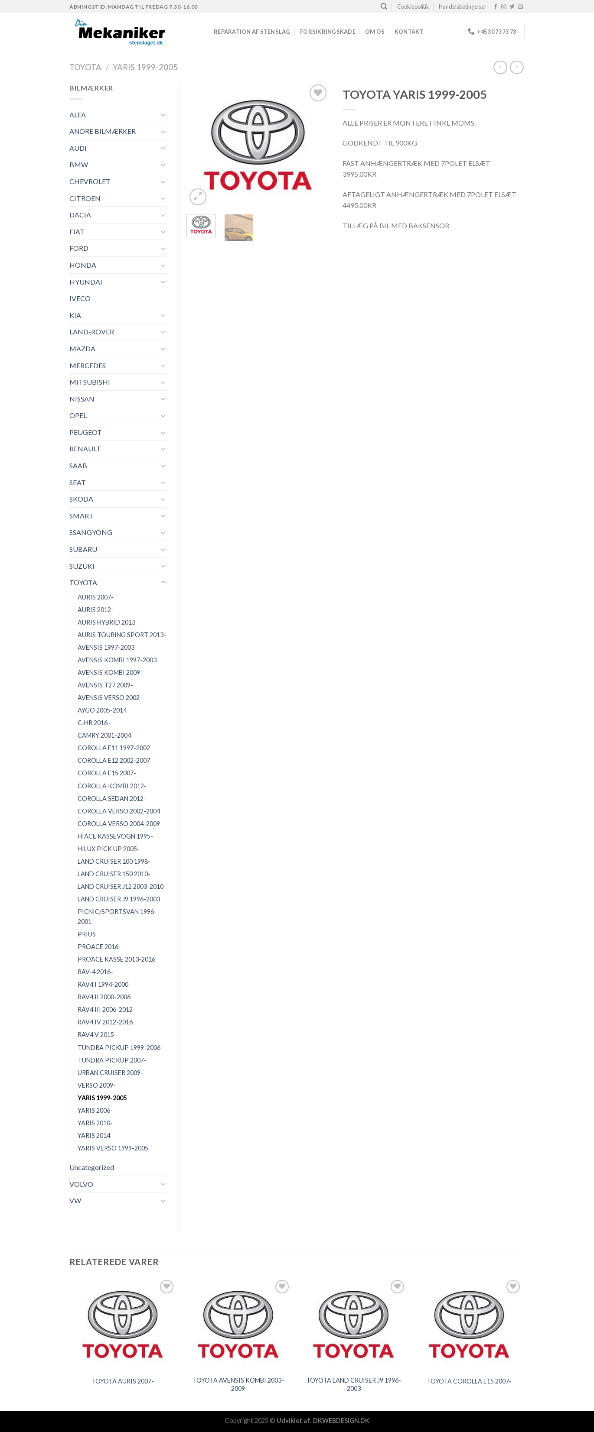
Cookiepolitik (413, 6)
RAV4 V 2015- (97, 1034)
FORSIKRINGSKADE (328, 31)
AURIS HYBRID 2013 (106, 622)
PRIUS (87, 934)
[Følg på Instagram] (503, 7)
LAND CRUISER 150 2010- (114, 874)
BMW (78, 164)
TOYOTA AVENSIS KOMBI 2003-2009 (238, 1384)
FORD (78, 248)
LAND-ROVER (91, 331)
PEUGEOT (85, 432)
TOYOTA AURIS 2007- (122, 1381)
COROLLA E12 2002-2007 (114, 760)
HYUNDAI (85, 282)
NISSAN (82, 399)
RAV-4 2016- (95, 971)
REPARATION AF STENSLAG (252, 31)
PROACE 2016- (99, 946)
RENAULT (85, 448)
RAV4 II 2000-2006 (104, 997)
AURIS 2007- (96, 597)
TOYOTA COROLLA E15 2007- (469, 1381)
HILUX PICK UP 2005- (109, 848)
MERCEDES (87, 365)
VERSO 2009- (97, 1085)
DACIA (80, 215)
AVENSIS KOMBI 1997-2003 (117, 660)
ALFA (77, 114)
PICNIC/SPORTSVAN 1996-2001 (117, 916)
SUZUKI (82, 566)
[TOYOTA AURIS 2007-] (122, 1324)
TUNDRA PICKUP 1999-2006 (119, 1047)
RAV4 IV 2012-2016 (105, 1022)
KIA (75, 315)
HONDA (82, 265)
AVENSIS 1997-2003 (106, 647)
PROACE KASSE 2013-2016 (116, 959)
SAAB (78, 465)
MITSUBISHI (89, 382)
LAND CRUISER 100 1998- (114, 861)
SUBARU (83, 549)
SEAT (77, 482)
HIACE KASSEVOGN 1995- (115, 836)
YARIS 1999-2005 (145, 67)
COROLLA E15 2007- (107, 773)
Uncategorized (91, 1167)
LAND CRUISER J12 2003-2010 (120, 886)
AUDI (78, 148)
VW (75, 1200)
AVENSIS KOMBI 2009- (110, 672)
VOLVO (81, 1184)
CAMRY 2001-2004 (104, 735)
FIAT (77, 231)
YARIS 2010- (95, 1123)
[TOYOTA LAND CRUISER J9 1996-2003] (353, 1324)
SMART (81, 516)
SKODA (81, 499)
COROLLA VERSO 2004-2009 (119, 823)
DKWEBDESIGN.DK (341, 1420)
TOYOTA (85, 67)
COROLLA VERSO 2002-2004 (119, 811)
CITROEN (85, 198)
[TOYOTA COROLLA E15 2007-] (469, 1324)
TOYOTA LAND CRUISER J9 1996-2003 (353, 1384)
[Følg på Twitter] (512, 7)
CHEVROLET (90, 181)
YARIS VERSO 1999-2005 (113, 1148)
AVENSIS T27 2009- (105, 685)
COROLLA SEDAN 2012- (112, 798)
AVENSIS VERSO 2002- (110, 697)
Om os (375, 31)
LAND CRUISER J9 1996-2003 (119, 899)
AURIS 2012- (96, 609)
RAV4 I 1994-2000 (103, 984)
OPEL (78, 415)
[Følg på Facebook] (495, 7)
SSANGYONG (90, 532)
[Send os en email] (520, 7)
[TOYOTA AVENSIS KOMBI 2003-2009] (238, 1324)
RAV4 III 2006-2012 (105, 1009)
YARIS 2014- (95, 1135)
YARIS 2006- (95, 1110)
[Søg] (384, 6)
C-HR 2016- (94, 722)
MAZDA (82, 348)
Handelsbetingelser (462, 6)
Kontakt (409, 31)
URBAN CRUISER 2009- (110, 1072)
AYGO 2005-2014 (102, 710)
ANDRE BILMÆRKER (102, 131)
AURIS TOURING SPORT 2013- (122, 634)
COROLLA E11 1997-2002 (114, 748)
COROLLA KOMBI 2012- (112, 786)
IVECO (80, 298)
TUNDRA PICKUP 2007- (112, 1060)
